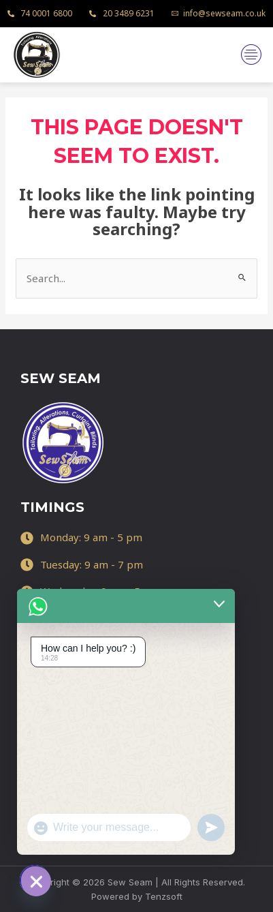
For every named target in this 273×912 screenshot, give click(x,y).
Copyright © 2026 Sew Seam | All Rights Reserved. (136, 882)
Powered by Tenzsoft (136, 896)
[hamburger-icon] (251, 54)
